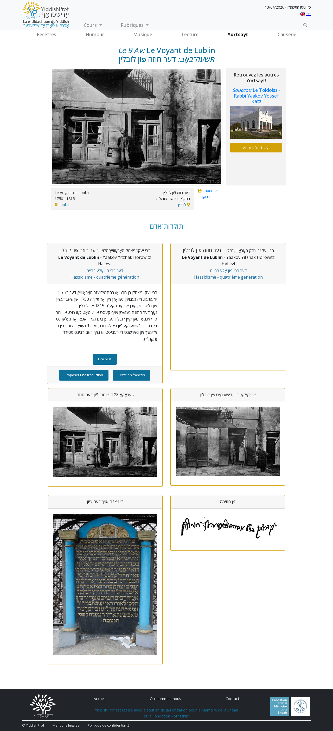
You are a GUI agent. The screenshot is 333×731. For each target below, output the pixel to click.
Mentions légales (66, 725)
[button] (65, 126)
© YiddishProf (33, 725)
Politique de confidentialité (109, 725)
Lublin (64, 204)
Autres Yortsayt (256, 147)
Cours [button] (91, 25)
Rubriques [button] (133, 25)
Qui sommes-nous (165, 698)
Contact (232, 698)
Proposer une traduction (84, 375)
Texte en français (131, 375)
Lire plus (105, 359)
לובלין (182, 204)
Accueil (99, 698)
